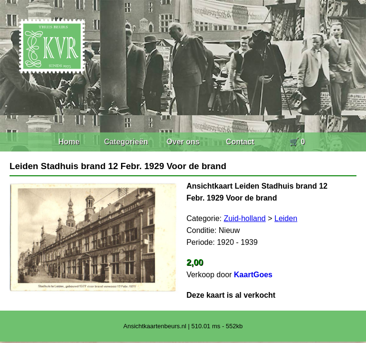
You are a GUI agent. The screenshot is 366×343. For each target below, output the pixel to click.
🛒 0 (297, 142)
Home (68, 142)
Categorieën (126, 142)
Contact (240, 142)
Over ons (182, 142)
